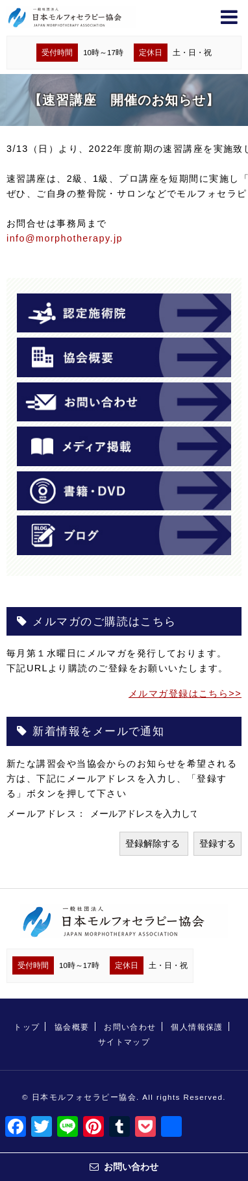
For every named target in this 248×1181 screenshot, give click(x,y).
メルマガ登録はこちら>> (185, 693)
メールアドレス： (48, 813)
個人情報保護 (197, 1027)
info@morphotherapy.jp (64, 238)
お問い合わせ (130, 1027)
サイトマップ (124, 1042)
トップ (27, 1027)
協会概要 (72, 1027)
